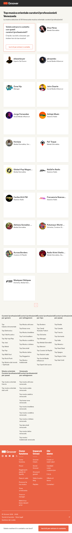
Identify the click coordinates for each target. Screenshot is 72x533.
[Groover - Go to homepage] (10, 452)
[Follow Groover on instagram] (3, 456)
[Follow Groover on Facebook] (6, 456)
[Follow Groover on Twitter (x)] (17, 456)
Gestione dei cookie (9, 520)
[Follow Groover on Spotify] (13, 456)
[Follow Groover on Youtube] (10, 456)
